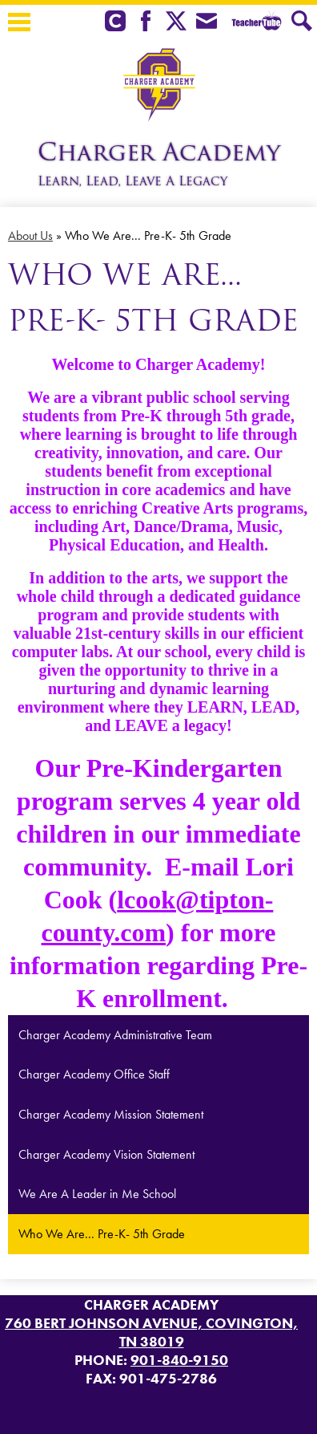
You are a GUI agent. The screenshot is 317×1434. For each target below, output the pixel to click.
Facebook (145, 22)
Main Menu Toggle (19, 22)
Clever (115, 22)
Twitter (176, 22)
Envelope (206, 22)
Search (302, 22)
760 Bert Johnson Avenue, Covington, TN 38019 (151, 1332)
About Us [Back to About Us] (30, 235)
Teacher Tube (254, 22)
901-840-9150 (179, 1360)
